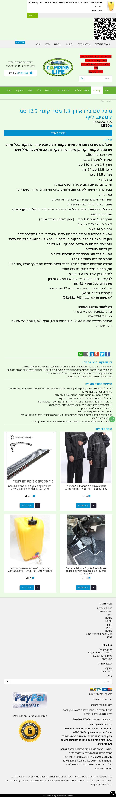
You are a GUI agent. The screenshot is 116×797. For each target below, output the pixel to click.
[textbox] (86, 731)
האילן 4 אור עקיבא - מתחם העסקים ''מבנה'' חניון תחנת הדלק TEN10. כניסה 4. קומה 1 (87, 711)
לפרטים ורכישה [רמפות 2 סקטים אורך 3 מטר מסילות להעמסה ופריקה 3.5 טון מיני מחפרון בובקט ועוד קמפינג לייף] (26, 505)
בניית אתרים (47, 795)
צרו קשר (108, 667)
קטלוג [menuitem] (97, 90)
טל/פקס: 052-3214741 (100, 693)
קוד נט (53, 795)
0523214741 (99, 655)
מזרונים (82, 779)
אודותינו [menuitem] (48, 90)
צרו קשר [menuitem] (19, 90)
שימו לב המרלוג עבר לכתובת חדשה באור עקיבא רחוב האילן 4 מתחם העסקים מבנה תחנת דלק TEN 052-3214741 (95, 64)
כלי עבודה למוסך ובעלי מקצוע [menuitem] (98, 633)
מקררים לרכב (93, 779)
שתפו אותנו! (106, 670)
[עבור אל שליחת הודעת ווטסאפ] (112, 419)
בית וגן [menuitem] (109, 626)
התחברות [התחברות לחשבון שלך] (20, 42)
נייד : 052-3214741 (102, 698)
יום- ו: (86, 733)
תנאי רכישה (107, 658)
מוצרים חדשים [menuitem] (63, 90)
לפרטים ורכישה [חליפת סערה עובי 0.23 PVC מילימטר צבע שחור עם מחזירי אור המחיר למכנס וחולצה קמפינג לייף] (83, 505)
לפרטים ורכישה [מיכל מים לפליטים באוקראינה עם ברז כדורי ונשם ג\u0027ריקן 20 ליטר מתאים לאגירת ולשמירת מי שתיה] (26, 587)
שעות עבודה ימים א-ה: (92, 718)
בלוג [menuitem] (39, 90)
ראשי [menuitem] (107, 90)
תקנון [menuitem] (30, 90)
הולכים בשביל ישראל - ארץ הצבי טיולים (30, 715)
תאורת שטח (106, 779)
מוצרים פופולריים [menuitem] (81, 90)
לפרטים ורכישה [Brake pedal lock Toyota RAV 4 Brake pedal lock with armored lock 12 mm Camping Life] (83, 587)
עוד (8, 90)
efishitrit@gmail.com (101, 704)
